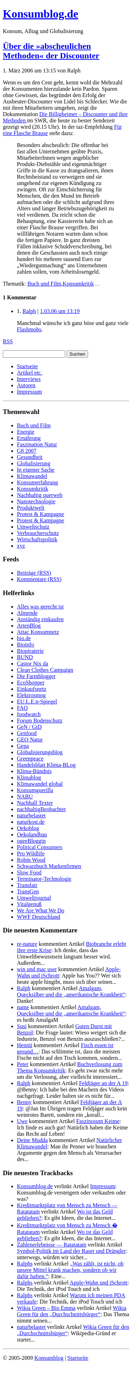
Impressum (29, 392)
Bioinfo (25, 645)
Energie (25, 432)
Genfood (27, 733)
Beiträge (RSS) (34, 573)
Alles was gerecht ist (40, 607)
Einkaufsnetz (31, 689)
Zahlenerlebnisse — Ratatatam (51, 1245)
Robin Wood (31, 860)
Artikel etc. (29, 373)
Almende (27, 613)
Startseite (27, 366)
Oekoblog (28, 828)
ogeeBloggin (31, 841)
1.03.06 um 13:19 (60, 311)
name (23, 1007)
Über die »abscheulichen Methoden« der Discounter (51, 51)
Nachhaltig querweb (39, 495)
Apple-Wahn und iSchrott (98, 1283)
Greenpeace (30, 759)
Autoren (26, 385)
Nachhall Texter (35, 803)
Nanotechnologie (36, 501)
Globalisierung (33, 463)
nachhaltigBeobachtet (41, 809)
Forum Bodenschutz (39, 721)
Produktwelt (30, 508)
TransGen (28, 891)
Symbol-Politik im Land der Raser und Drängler (71, 1251)
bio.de (24, 638)
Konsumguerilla (35, 790)
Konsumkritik (78, 284)
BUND (25, 657)
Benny (24, 1102)
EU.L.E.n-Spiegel (37, 702)
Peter (23, 1064)
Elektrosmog (31, 695)
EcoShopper (30, 683)
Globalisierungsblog (40, 752)
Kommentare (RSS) (39, 579)
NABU (25, 797)
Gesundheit (30, 457)
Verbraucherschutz (38, 533)
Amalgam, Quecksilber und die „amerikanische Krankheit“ (71, 991)
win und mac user (37, 969)
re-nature (27, 944)
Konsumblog (48, 1358)
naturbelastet (31, 815)
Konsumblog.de (35, 1186)
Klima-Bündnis (34, 771)
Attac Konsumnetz (38, 632)
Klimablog (29, 778)
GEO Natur (30, 740)
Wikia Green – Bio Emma (46, 1308)
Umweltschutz (33, 527)
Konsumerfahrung (37, 482)
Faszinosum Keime (97, 1121)
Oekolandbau (32, 834)
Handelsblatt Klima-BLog (46, 765)
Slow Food (29, 872)
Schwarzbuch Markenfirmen (49, 866)
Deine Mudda (32, 1140)
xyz (21, 546)
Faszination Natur (37, 444)
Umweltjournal (34, 898)
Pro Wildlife (31, 853)
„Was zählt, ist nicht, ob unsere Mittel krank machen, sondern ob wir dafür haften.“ (70, 1270)
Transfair (27, 885)
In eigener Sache (36, 470)
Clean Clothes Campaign (45, 670)
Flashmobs (29, 329)
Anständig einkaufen (40, 619)
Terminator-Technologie (44, 879)
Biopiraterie (30, 651)
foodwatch (29, 714)
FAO (22, 708)
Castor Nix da (32, 664)
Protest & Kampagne (40, 514)
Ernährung (29, 438)
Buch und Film (44, 284)
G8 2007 (27, 451)
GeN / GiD (29, 727)
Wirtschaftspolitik (37, 539)
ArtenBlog (29, 626)
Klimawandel (32, 476)
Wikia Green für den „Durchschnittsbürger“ (71, 1311)
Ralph (29, 311)
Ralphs (24, 1264)
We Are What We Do (40, 910)
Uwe (22, 1121)
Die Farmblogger (36, 676)
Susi (22, 1026)
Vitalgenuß (29, 904)
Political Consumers (39, 847)
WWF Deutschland (38, 917)
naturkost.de (31, 822)
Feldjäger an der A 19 (103, 1083)
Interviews (29, 379)
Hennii (24, 1045)
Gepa (23, 746)
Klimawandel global (40, 784)
